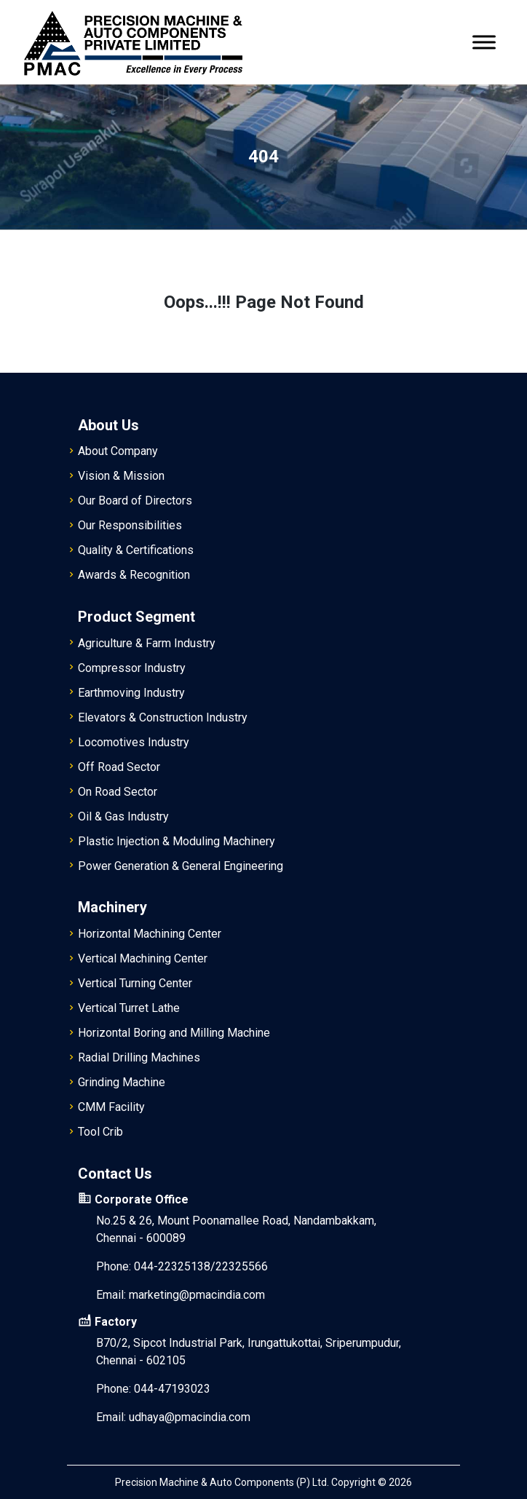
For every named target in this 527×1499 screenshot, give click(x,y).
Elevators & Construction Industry (162, 717)
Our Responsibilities (130, 525)
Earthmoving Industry (131, 693)
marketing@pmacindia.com (197, 1295)
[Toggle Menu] (484, 42)
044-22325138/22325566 (201, 1266)
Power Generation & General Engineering (180, 866)
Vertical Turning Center (135, 983)
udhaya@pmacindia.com (189, 1417)
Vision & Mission (121, 476)
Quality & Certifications (136, 550)
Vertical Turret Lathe (129, 1008)
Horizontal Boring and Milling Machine (174, 1033)
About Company (118, 451)
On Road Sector (117, 792)
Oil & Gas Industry (123, 816)
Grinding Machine (121, 1082)
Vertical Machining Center (142, 958)
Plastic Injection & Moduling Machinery (176, 841)
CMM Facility (111, 1107)
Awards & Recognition (134, 575)
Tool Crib (100, 1132)
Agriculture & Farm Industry (146, 643)
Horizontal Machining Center (149, 934)
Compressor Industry (132, 668)
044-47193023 (172, 1389)
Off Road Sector (119, 767)
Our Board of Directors (135, 500)
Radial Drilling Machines (139, 1057)
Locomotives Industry (133, 742)
